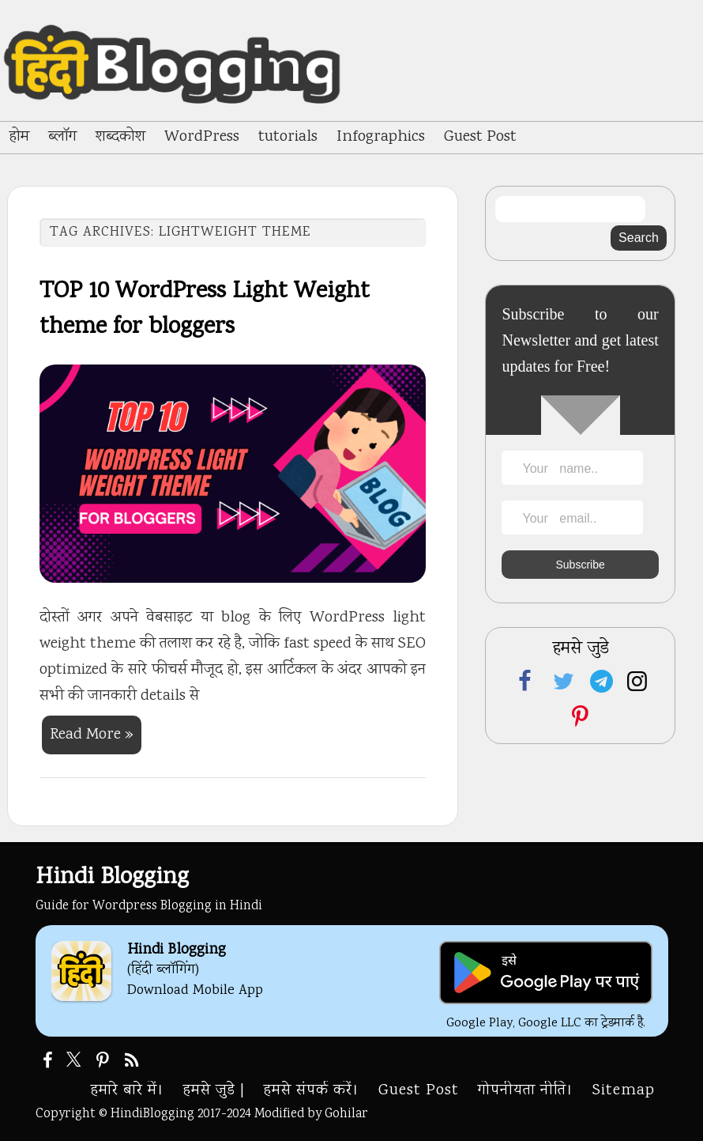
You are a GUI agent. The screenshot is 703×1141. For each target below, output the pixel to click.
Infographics (380, 137)
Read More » (91, 735)
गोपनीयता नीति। (525, 1090)
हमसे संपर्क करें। (311, 1090)
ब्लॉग (62, 137)
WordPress (201, 137)
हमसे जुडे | (214, 1090)
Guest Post (480, 137)
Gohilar (346, 1114)
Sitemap (623, 1090)
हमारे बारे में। (127, 1090)
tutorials (288, 137)
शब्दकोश (120, 137)
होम (19, 137)
